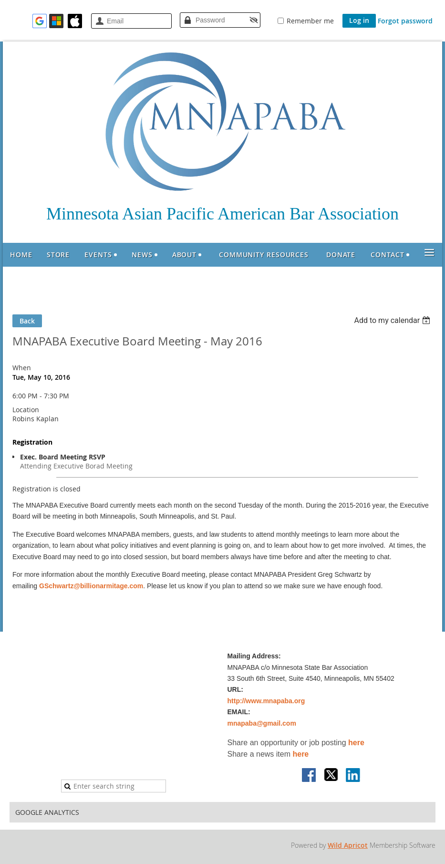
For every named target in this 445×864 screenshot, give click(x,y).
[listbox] (393, 320)
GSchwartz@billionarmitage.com (91, 586)
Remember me (310, 20)
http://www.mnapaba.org (266, 701)
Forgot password (405, 20)
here (356, 743)
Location (25, 409)
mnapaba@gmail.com (262, 723)
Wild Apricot (348, 845)
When (21, 367)
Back (27, 320)
